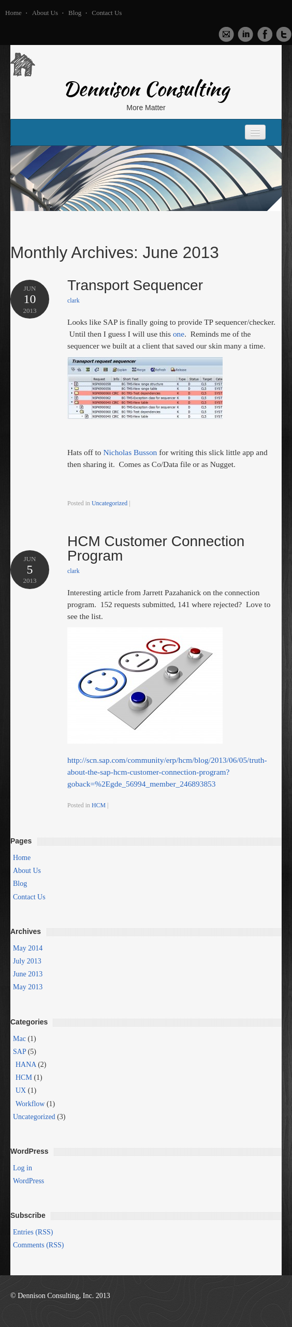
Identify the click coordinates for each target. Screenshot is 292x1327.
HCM (99, 805)
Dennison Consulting (146, 91)
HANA (26, 1064)
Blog (74, 13)
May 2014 (27, 948)
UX (21, 1090)
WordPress (28, 1181)
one (178, 333)
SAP (19, 1051)
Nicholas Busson (130, 452)
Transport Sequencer (135, 285)
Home (13, 13)
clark (73, 300)
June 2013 (27, 974)
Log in (22, 1168)
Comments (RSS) (38, 1245)
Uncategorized (109, 503)
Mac (19, 1039)
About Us (45, 13)
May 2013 (27, 987)
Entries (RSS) (33, 1232)
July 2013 (27, 961)
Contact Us (107, 13)
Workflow (30, 1104)
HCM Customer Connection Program (155, 548)
